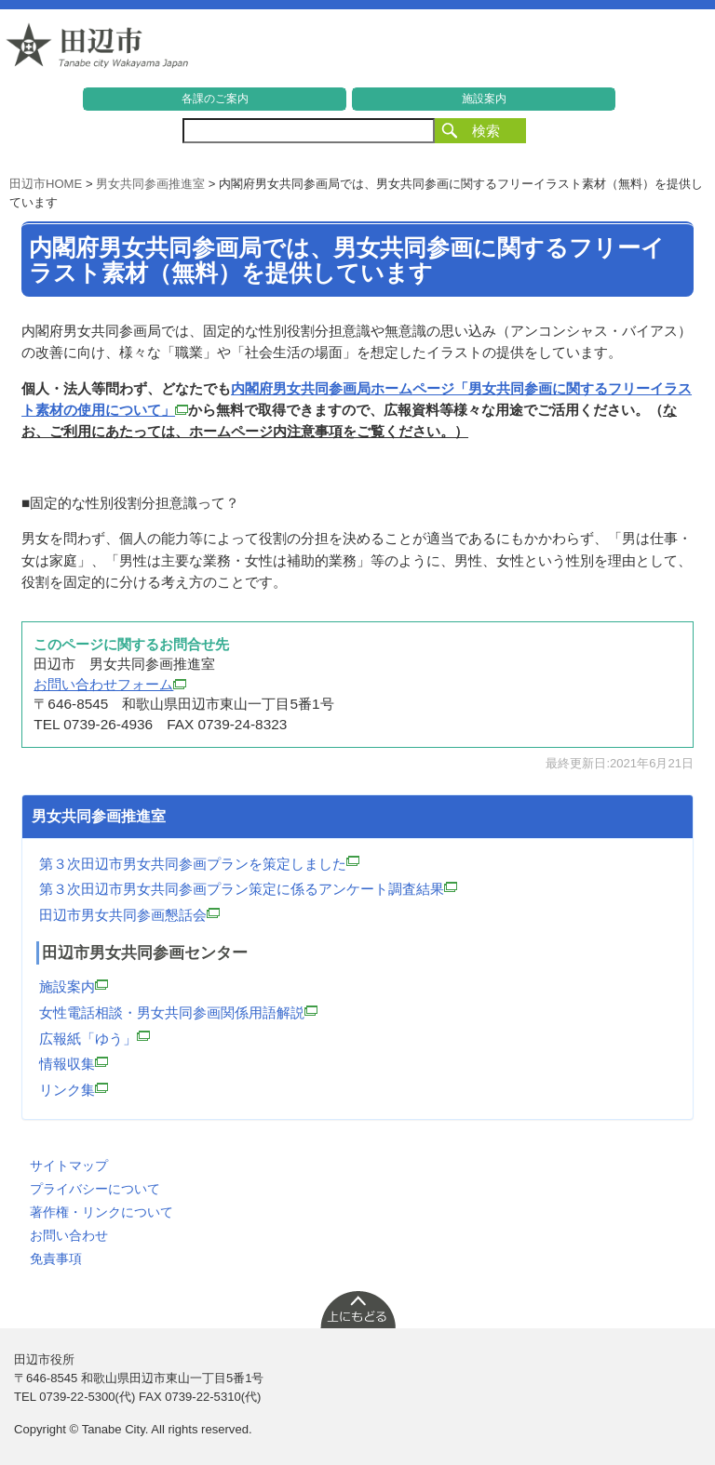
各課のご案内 (215, 98)
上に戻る (357, 1308)
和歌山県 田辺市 (98, 50)
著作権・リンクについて (101, 1212)
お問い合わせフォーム (110, 684)
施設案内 (484, 98)
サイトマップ (69, 1165)
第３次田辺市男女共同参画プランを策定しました (199, 864)
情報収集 (73, 1064)
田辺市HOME (45, 184)
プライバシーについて (95, 1188)
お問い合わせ (69, 1235)
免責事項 (56, 1258)
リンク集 (73, 1090)
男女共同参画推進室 (150, 184)
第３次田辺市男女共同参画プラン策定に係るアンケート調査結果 (248, 889)
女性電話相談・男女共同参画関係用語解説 (178, 1012)
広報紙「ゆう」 (94, 1038)
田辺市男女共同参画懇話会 (129, 915)
